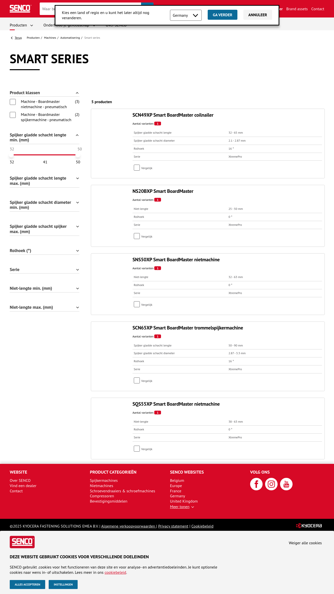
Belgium (177, 480)
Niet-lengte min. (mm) (31, 288)
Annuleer (257, 14)
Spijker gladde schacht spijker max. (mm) (38, 229)
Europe (176, 485)
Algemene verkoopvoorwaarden (128, 526)
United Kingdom (184, 501)
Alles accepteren (27, 584)
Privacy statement (173, 526)
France (175, 490)
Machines (50, 37)
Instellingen (63, 584)
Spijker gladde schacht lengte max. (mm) (38, 181)
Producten (18, 24)
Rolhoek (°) (20, 250)
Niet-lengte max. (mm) (31, 307)
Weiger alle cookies (305, 542)
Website (18, 472)
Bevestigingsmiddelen (108, 501)
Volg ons (260, 472)
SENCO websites (187, 472)
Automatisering (70, 37)
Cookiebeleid (202, 526)
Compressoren (102, 495)
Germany (177, 495)
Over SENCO (20, 480)
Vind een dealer (23, 485)
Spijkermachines (104, 480)
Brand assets (297, 8)
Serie (14, 269)
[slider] (11, 154)
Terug (18, 37)
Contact (317, 8)
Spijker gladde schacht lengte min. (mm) (38, 137)
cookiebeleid (115, 572)
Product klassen (25, 92)
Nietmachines (101, 485)
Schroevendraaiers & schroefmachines (122, 490)
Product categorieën (113, 472)
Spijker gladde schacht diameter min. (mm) (40, 205)
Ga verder (222, 14)
